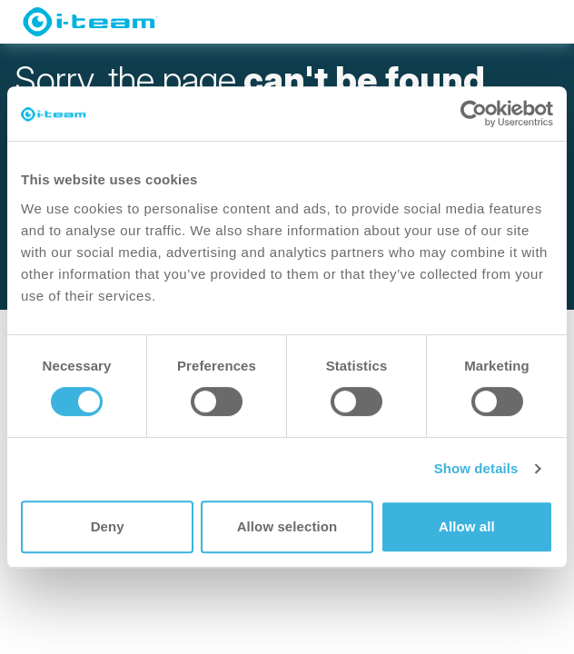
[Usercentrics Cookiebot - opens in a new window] (473, 113)
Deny (107, 526)
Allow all (467, 526)
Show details (476, 468)
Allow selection (287, 526)
